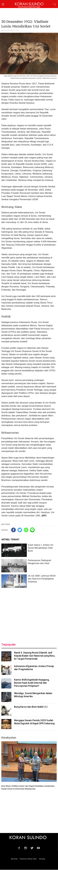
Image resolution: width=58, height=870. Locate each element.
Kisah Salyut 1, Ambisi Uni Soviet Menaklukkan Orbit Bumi (40, 548)
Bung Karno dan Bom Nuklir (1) (30, 706)
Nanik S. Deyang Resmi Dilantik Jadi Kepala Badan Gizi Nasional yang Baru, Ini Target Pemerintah (34, 655)
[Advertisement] (29, 613)
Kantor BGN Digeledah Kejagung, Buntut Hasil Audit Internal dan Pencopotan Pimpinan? (31, 682)
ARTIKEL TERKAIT (10, 539)
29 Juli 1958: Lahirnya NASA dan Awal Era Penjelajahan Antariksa (41, 579)
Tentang (42, 859)
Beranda (14, 859)
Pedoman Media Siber (28, 859)
